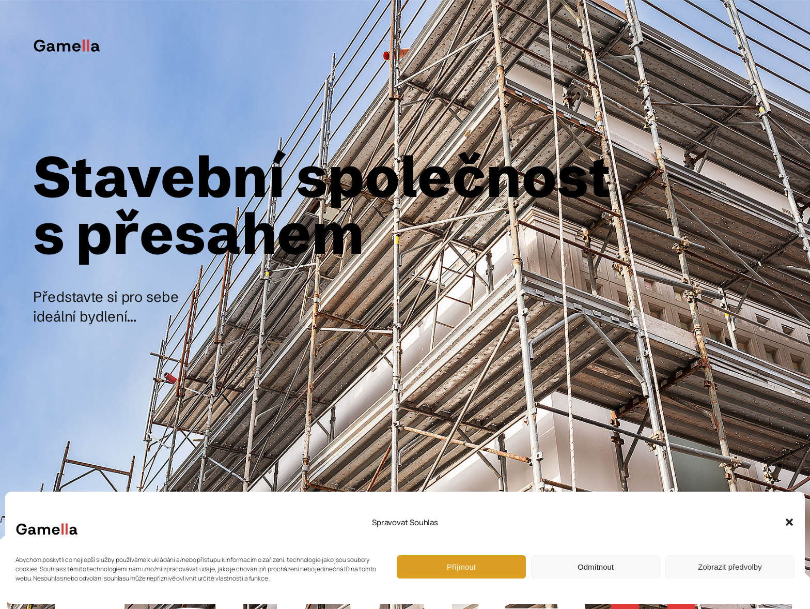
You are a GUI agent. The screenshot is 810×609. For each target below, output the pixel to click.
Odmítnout (596, 566)
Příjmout (461, 566)
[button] (789, 522)
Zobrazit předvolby (729, 566)
